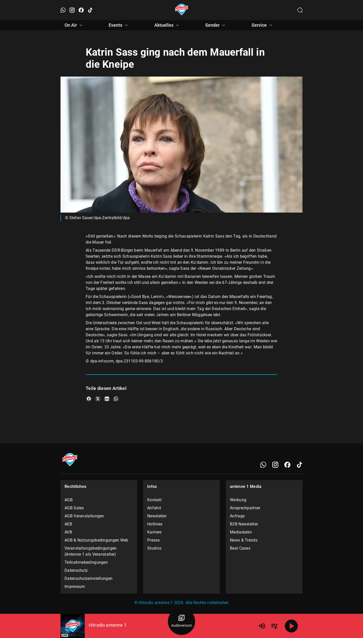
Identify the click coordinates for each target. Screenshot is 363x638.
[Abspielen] (291, 626)
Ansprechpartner (245, 508)
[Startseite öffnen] (181, 10)
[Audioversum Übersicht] (181, 621)
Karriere (154, 532)
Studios (154, 548)
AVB (68, 532)
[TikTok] (299, 465)
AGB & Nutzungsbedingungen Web (96, 540)
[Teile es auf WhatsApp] (116, 399)
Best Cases (240, 548)
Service (263, 25)
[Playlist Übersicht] (274, 626)
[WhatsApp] (263, 465)
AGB (69, 499)
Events (119, 25)
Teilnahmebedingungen (86, 562)
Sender (216, 25)
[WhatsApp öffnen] (63, 10)
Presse (153, 540)
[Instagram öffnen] (72, 10)
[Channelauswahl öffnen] (299, 10)
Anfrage (237, 516)
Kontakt (154, 499)
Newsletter (157, 516)
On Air (74, 25)
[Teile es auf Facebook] (89, 399)
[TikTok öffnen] (90, 10)
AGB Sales (74, 508)
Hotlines (154, 524)
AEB (68, 524)
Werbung (238, 499)
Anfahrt (154, 508)
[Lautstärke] (262, 626)
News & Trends (243, 540)
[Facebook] (287, 465)
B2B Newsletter (244, 524)
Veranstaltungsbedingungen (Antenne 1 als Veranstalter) (91, 551)
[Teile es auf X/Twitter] (98, 399)
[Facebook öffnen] (81, 10)
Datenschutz (76, 570)
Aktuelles (167, 25)
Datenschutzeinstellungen (88, 578)
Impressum (75, 586)
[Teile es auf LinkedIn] (107, 399)
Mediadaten (241, 532)
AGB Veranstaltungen (84, 516)
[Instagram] (275, 465)
